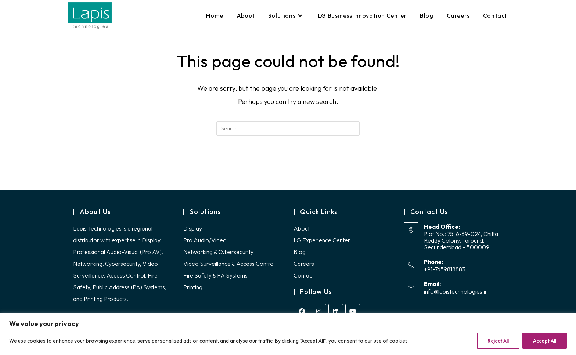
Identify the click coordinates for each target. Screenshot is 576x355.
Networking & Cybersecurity (218, 253)
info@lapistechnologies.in (456, 293)
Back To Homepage (288, 166)
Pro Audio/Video (205, 242)
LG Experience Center (322, 242)
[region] (288, 334)
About (302, 230)
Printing (192, 289)
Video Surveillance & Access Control (229, 265)
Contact (304, 277)
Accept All (544, 340)
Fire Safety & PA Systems (215, 277)
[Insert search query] (288, 128)
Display (192, 230)
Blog (300, 253)
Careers (304, 265)
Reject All (498, 340)
